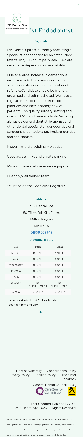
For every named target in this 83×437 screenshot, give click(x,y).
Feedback (69, 379)
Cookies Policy (45, 375)
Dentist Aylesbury (29, 371)
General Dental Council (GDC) (54, 385)
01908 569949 (41, 232)
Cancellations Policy (61, 371)
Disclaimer (68, 375)
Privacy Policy (19, 375)
